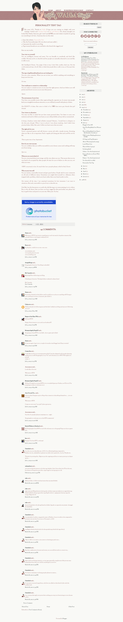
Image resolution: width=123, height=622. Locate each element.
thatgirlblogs (28, 263)
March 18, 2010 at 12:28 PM (32, 483)
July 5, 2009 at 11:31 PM (31, 361)
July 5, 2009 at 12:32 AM (31, 335)
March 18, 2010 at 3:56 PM (31, 599)
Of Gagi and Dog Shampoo (90, 139)
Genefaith (28, 449)
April (84, 171)
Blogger (65, 619)
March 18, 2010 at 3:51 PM (31, 542)
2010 (83, 105)
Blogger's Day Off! (88, 125)
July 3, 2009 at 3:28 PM (31, 267)
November (86, 112)
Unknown (28, 304)
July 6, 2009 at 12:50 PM (31, 443)
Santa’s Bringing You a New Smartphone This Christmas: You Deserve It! (90, 59)
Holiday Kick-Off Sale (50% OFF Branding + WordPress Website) (89, 75)
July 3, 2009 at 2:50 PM (31, 257)
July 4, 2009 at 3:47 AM (31, 299)
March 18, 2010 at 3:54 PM (31, 565)
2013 (83, 97)
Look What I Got (87, 144)
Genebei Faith (42, 32)
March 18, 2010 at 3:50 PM (31, 532)
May (84, 169)
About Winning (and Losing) (91, 142)
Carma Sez (28, 351)
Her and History (54, 32)
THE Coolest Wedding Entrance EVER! (92, 136)
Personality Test (39, 40)
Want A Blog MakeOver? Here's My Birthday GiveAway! (91, 132)
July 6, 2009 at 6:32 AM (31, 375)
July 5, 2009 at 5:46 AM (31, 346)
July (84, 123)
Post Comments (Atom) (35, 610)
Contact (89, 11)
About (58, 11)
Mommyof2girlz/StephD (31, 330)
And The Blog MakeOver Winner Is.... (92, 128)
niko (26, 478)
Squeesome (84, 73)
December (86, 110)
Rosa (26, 245)
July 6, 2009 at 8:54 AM (31, 387)
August (85, 120)
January (85, 177)
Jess (26, 438)
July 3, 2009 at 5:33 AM (31, 240)
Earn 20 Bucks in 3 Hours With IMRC (91, 154)
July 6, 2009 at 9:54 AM (31, 407)
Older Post (71, 607)
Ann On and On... (30, 393)
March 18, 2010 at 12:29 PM (32, 497)
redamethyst (28, 466)
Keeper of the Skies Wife (31, 317)
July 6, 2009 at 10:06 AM (31, 421)
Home (50, 11)
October (85, 115)
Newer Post (25, 607)
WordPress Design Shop (73, 11)
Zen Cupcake (28, 284)
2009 (83, 107)
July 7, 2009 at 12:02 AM (31, 461)
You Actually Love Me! (89, 160)
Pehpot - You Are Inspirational (91, 158)
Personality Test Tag (88, 163)
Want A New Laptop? (89, 147)
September (86, 118)
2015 (83, 94)
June (84, 166)
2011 (83, 102)
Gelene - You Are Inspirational (91, 152)
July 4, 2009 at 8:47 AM (31, 311)
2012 (83, 100)
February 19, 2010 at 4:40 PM (32, 473)
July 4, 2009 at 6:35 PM (31, 325)
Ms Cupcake (28, 273)
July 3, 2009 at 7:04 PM (31, 287)
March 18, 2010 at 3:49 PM (31, 521)
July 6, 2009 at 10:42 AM (31, 433)
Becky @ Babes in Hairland (32, 426)
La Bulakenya (85, 57)
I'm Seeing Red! (87, 149)
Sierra (27, 233)
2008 (83, 180)
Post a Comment (27, 603)
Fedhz (43, 30)
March (85, 174)
